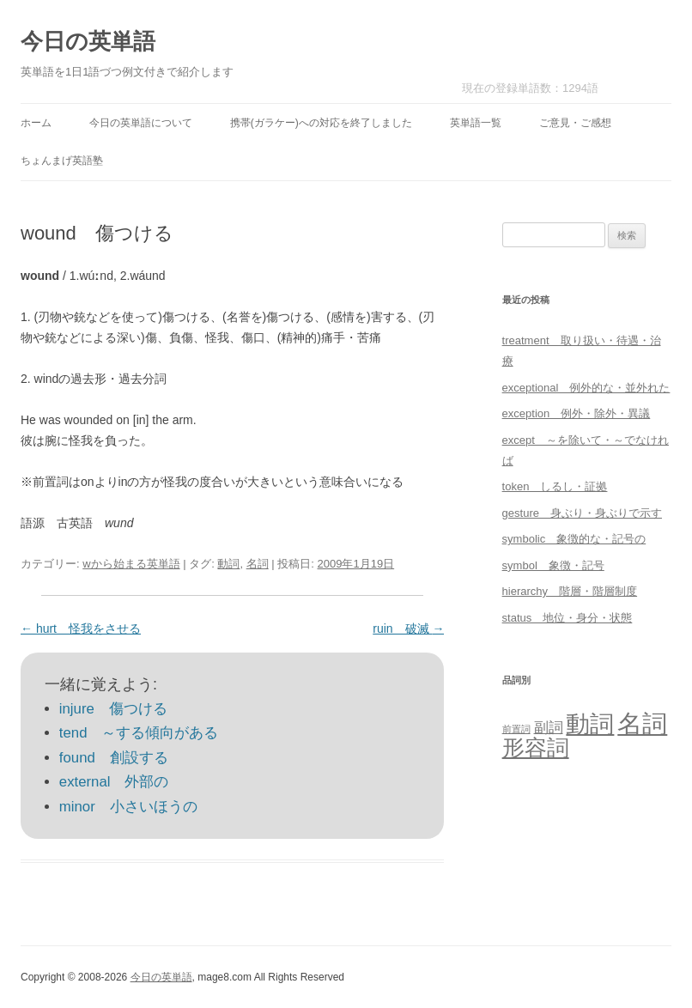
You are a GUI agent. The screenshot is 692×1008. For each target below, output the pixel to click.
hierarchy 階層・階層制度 (569, 591)
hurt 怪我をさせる (81, 628)
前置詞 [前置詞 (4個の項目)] (516, 729)
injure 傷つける (113, 709)
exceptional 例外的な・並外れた (586, 387)
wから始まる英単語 (130, 563)
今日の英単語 (88, 41)
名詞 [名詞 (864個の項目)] (642, 723)
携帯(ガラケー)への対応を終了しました (321, 123)
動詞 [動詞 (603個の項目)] (590, 724)
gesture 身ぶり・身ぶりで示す (582, 513)
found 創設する (113, 758)
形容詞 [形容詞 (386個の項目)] (535, 748)
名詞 (257, 563)
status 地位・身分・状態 (567, 617)
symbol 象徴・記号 (553, 565)
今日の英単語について (140, 123)
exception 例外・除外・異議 (576, 413)
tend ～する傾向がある (139, 733)
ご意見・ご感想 (575, 123)
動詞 (228, 563)
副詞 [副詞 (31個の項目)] (548, 727)
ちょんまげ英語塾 (62, 161)
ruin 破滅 (408, 628)
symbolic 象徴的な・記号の (574, 538)
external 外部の (114, 782)
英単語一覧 (475, 123)
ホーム (36, 123)
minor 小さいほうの (128, 807)
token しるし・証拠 (555, 486)
